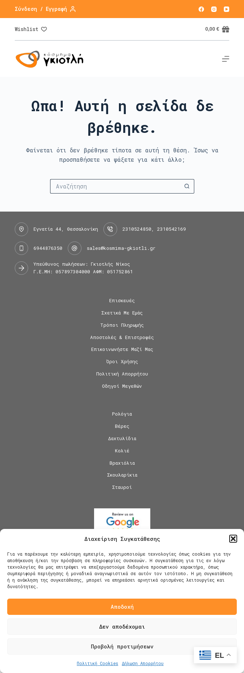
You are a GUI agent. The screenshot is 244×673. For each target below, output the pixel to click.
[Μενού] (225, 58)
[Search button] (187, 186)
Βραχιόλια (122, 463)
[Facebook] (201, 9)
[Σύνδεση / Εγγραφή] (45, 9)
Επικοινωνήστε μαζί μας (122, 349)
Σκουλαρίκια (122, 475)
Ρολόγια (122, 414)
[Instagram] (214, 9)
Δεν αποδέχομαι (122, 626)
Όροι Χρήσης (122, 362)
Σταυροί (122, 487)
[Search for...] (115, 186)
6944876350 (48, 248)
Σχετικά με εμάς (122, 313)
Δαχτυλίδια (122, 438)
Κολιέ (122, 451)
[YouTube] (226, 9)
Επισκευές (122, 301)
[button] (233, 538)
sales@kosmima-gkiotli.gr (121, 248)
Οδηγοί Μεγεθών (122, 386)
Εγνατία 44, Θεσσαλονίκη (66, 229)
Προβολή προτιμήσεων (122, 646)
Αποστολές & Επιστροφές (122, 337)
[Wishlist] (31, 29)
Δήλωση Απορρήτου (143, 663)
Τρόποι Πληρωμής (122, 325)
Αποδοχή (122, 606)
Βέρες (122, 426)
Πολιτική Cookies (97, 663)
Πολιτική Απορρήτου (122, 374)
